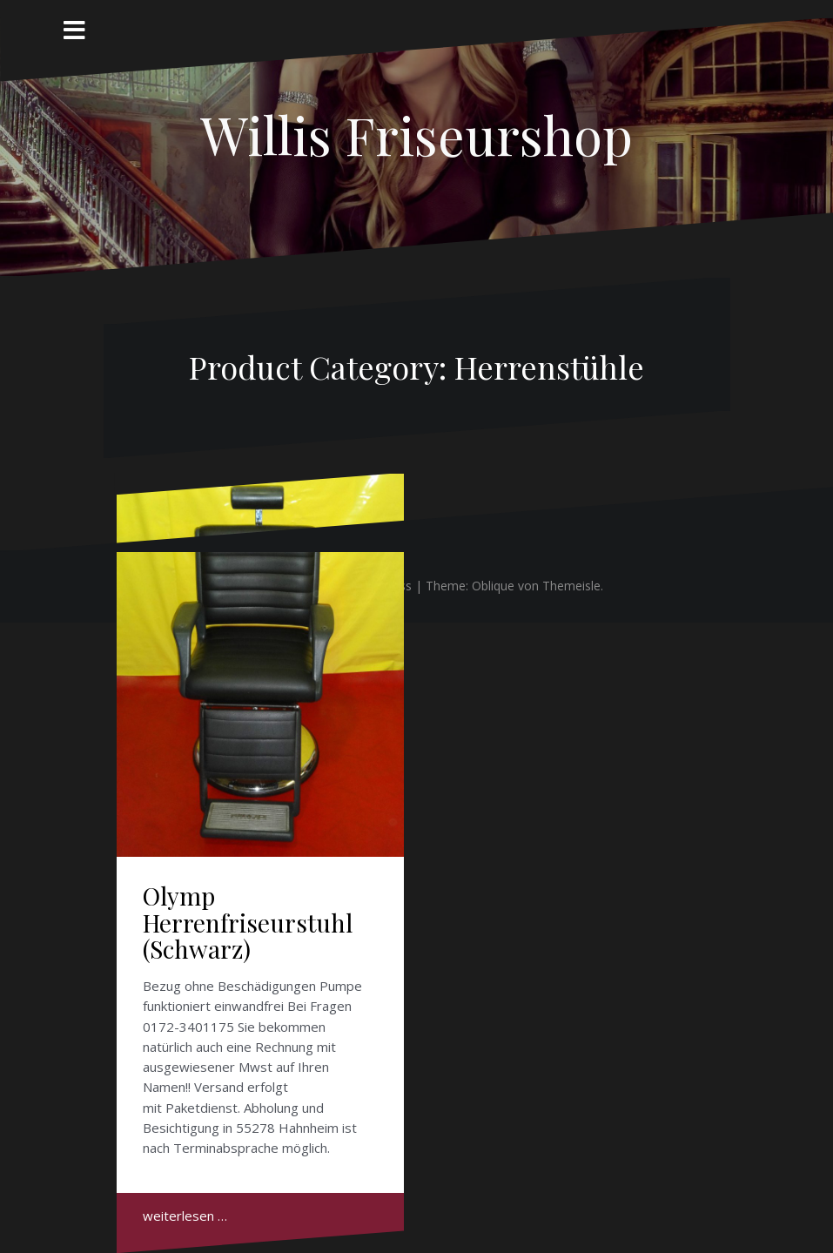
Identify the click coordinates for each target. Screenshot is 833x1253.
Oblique (493, 585)
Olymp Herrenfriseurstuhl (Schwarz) (248, 922)
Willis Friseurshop (416, 134)
